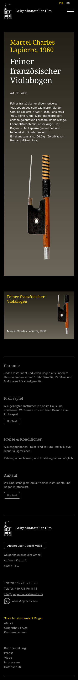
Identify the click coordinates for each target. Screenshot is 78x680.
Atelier (8, 623)
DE (61, 3)
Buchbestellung (15, 648)
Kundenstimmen (15, 632)
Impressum (12, 662)
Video (8, 657)
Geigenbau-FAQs (15, 627)
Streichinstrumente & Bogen (23, 618)
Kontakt (12, 421)
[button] (70, 11)
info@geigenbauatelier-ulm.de (23, 594)
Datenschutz (13, 667)
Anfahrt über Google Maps (24, 545)
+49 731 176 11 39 (26, 582)
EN (68, 3)
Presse (9, 652)
